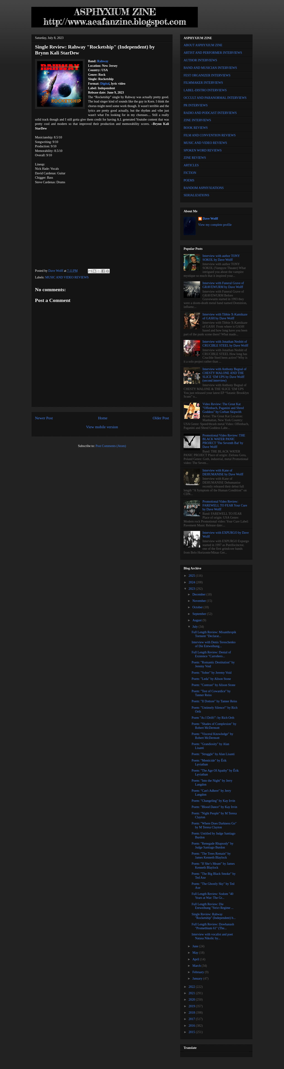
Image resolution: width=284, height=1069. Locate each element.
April (196, 959)
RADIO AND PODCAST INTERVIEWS (210, 113)
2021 (192, 993)
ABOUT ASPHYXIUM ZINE (203, 45)
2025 (192, 575)
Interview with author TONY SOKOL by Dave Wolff (221, 257)
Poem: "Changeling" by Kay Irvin (213, 800)
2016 (192, 1025)
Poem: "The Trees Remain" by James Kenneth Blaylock (211, 855)
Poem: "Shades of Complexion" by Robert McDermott (214, 726)
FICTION (190, 173)
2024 (192, 582)
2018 (192, 1012)
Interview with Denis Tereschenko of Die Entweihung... (214, 644)
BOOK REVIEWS (196, 127)
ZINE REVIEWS (195, 157)
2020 (192, 999)
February (198, 972)
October (198, 607)
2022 (192, 986)
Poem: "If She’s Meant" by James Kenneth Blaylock (213, 865)
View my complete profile (215, 224)
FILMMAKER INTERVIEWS (203, 82)
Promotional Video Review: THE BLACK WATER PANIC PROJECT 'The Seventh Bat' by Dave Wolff (224, 441)
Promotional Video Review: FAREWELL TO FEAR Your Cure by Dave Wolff (225, 505)
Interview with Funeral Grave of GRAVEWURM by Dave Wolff (223, 285)
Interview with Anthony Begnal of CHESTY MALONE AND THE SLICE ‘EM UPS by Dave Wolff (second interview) (224, 374)
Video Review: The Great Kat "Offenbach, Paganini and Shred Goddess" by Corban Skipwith (223, 408)
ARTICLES (191, 165)
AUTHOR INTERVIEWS (200, 60)
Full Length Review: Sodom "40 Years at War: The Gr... (212, 895)
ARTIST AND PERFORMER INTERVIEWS (213, 52)
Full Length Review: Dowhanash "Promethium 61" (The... (213, 926)
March (196, 965)
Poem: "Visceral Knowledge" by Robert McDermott (212, 736)
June (195, 946)
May (195, 952)
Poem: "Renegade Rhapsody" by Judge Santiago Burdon (212, 845)
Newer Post (44, 418)
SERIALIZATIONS (196, 195)
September (199, 614)
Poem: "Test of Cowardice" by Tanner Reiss (211, 693)
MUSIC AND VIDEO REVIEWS (67, 277)
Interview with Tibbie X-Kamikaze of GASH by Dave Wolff (225, 316)
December (199, 594)
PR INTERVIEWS (196, 105)
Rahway (102, 61)
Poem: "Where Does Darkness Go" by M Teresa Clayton (214, 825)
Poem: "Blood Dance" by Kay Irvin (214, 807)
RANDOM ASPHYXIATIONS (204, 188)
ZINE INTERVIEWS (197, 120)
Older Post (161, 418)
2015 (192, 1032)
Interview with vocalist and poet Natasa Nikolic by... (212, 936)
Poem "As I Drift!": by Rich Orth (213, 717)
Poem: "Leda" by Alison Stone (211, 679)
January (197, 978)
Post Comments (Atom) (111, 446)
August (197, 620)
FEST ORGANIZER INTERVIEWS (207, 75)
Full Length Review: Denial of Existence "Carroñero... (211, 654)
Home (102, 418)
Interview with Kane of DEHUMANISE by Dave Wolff (223, 472)
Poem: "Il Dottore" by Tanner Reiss (214, 701)
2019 (192, 1006)
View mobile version (102, 427)
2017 (192, 1019)
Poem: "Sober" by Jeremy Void (211, 672)
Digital (104, 83)
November (199, 601)
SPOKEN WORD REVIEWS (203, 150)
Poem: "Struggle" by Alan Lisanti (213, 754)
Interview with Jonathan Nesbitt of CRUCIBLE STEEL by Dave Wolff (225, 343)
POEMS (189, 180)
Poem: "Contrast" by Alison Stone (213, 685)
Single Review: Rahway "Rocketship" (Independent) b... (214, 916)
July (195, 626)
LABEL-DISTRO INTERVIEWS (205, 90)
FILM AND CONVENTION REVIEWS (210, 135)
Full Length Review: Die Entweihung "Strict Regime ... (212, 906)
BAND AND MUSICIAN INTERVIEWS (210, 68)
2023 (192, 588)
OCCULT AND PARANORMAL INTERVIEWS (215, 98)
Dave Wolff (210, 218)
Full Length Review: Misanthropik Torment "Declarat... (214, 634)
